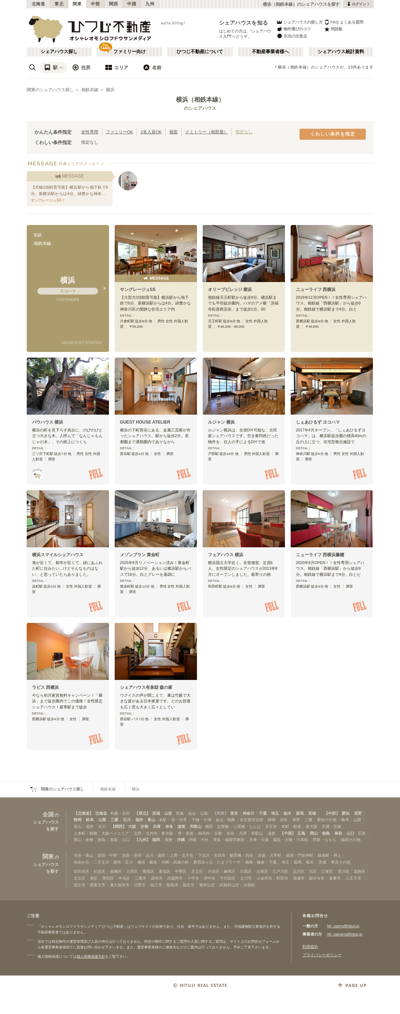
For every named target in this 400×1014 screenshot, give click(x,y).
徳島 (326, 833)
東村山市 (207, 885)
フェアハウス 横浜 (225, 554)
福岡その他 (350, 840)
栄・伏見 (179, 820)
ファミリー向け (129, 51)
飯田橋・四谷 (241, 855)
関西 (113, 3)
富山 (151, 820)
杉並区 (99, 871)
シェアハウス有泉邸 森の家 (146, 687)
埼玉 (275, 813)
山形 (168, 813)
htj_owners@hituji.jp (345, 934)
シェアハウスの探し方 (299, 22)
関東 (77, 3)
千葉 (263, 813)
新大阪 (311, 826)
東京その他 (340, 862)
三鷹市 (140, 878)
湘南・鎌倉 (255, 862)
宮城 (156, 813)
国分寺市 (316, 878)
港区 (94, 878)
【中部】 (332, 813)
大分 (168, 840)
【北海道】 (83, 813)
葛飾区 (359, 871)
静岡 (78, 820)
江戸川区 (280, 871)
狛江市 (156, 885)
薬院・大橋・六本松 (290, 840)
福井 (139, 820)
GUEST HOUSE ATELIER (145, 422)
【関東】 (220, 813)
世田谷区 (81, 871)
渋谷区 (213, 871)
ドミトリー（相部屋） (206, 131)
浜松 (284, 820)
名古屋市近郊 (251, 820)
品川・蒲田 (155, 855)
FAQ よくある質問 (344, 22)
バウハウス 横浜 (47, 422)
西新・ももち (324, 840)
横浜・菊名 (147, 862)
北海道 (38, 3)
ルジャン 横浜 (221, 422)
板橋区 (116, 871)
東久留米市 (120, 885)
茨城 (312, 813)
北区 (313, 871)
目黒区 (246, 871)
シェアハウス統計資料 (341, 51)
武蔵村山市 (229, 885)
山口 (350, 833)
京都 (144, 826)
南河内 (204, 833)
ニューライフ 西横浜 (316, 289)
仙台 (192, 813)
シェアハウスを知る (243, 23)
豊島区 (148, 871)
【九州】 (142, 840)
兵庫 (157, 826)
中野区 (181, 871)
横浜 (110, 89)
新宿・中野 (107, 855)
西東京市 (97, 885)
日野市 (140, 885)
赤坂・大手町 (269, 855)
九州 (149, 3)
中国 (131, 3)
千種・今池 (201, 820)
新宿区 (165, 871)
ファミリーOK (119, 131)
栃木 (287, 813)
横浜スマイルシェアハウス (57, 554)
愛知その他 (327, 820)
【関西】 (118, 826)
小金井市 (264, 878)
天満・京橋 (331, 826)
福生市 (188, 885)
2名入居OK (150, 131)
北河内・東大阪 (159, 833)
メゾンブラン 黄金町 (140, 554)
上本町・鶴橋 (85, 833)
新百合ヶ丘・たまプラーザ (216, 862)
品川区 (299, 871)
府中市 (209, 878)
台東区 (262, 871)
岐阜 (90, 820)
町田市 (282, 878)
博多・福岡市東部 (228, 840)
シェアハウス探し (59, 51)
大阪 (132, 826)
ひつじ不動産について (200, 51)
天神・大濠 (259, 840)
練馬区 (229, 871)
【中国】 (288, 833)
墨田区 (108, 878)
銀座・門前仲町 (299, 855)
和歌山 (196, 826)
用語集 (333, 29)
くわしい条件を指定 (332, 134)
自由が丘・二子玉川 (91, 862)
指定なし (244, 131)
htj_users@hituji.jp (343, 926)
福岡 (156, 840)
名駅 (163, 820)
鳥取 (338, 833)
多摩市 (335, 878)
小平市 (193, 878)
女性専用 (89, 131)
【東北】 (142, 813)
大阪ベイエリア (115, 833)
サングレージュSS (138, 289)
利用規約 (310, 946)
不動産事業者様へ (270, 51)
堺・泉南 (185, 833)
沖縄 (181, 840)
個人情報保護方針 (91, 956)
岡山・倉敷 (83, 840)
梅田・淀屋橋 (217, 826)
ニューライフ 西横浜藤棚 (320, 554)
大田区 (132, 871)
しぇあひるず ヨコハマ (318, 422)
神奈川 (248, 813)
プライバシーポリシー (322, 955)
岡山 (314, 833)
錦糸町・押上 (329, 855)
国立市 (79, 885)
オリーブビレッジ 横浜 (230, 289)
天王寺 (271, 826)
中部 (95, 3)
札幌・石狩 (120, 813)
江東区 (327, 871)
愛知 (345, 813)
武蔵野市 (175, 878)
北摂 (137, 833)
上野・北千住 (181, 855)
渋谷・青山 (83, 855)
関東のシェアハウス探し (50, 89)
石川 (127, 820)
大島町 (249, 885)
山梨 (102, 820)
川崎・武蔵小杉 (175, 862)
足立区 (197, 871)
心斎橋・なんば (247, 826)
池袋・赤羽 (131, 855)
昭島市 (172, 885)
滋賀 (181, 826)
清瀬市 (299, 878)
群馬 (300, 813)
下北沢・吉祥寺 (211, 855)
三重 (114, 820)
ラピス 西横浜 (45, 687)
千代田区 (227, 878)
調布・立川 (123, 862)
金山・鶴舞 (225, 820)
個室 (173, 131)
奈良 (169, 826)
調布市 (157, 878)
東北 (58, 3)
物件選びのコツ (293, 29)
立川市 (246, 878)
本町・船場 (291, 826)
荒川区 (343, 871)
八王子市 (353, 878)
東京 (234, 813)
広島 (301, 833)
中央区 (124, 878)
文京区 (79, 878)
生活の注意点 (291, 36)
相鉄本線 (89, 89)
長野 (358, 813)
